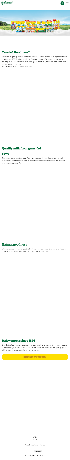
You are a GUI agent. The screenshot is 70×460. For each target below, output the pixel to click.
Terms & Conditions (31, 445)
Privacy (43, 445)
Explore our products (35, 357)
